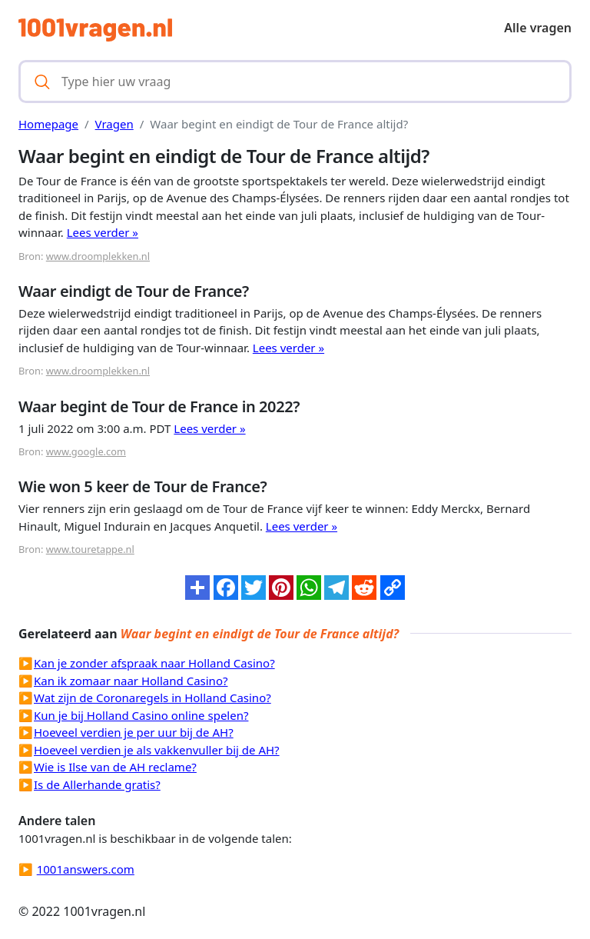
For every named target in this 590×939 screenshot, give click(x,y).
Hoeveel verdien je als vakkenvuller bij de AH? (157, 750)
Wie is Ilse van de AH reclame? (115, 766)
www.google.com (86, 451)
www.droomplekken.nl (98, 256)
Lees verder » (102, 232)
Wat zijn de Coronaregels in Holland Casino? (152, 697)
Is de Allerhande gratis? (97, 784)
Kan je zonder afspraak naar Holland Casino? (154, 663)
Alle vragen (538, 27)
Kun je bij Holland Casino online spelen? (141, 715)
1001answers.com (85, 869)
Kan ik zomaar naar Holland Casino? (130, 680)
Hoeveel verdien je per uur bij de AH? (134, 732)
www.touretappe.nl (90, 549)
